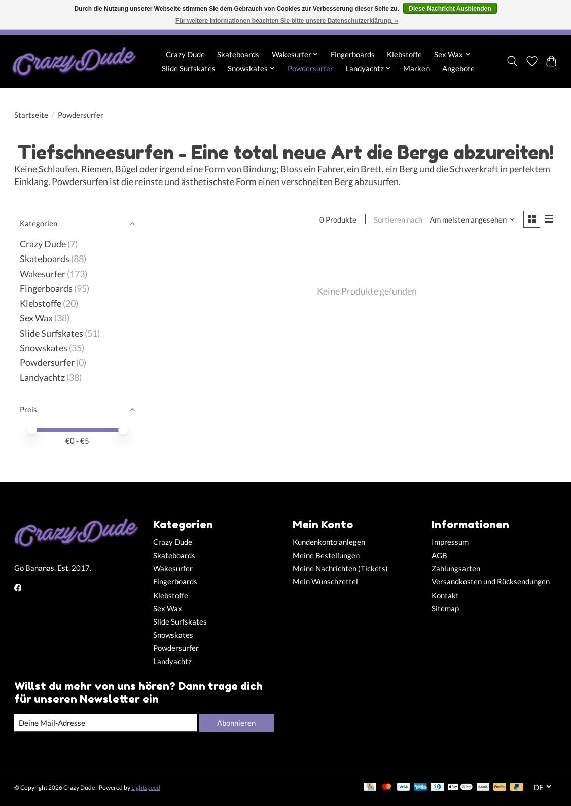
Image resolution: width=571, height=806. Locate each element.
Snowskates (43, 348)
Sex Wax (36, 318)
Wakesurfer (42, 274)
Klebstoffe (404, 54)
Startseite (31, 115)
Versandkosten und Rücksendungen (491, 581)
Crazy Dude (185, 54)
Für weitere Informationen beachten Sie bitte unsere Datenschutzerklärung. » (286, 20)
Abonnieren (236, 722)
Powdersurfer (310, 68)
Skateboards (238, 54)
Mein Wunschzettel (325, 581)
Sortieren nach (397, 219)
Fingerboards (353, 54)
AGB (439, 555)
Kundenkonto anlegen (329, 542)
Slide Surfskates (189, 68)
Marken (416, 68)
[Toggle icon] (512, 61)
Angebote (458, 68)
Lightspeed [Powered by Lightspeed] (145, 787)
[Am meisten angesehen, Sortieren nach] (471, 219)
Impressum (450, 542)
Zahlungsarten (456, 568)
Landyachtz (42, 377)
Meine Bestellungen (326, 555)
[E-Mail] (105, 723)
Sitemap (445, 608)
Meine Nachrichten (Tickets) (340, 568)
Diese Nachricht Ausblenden (450, 8)
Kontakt (445, 595)
